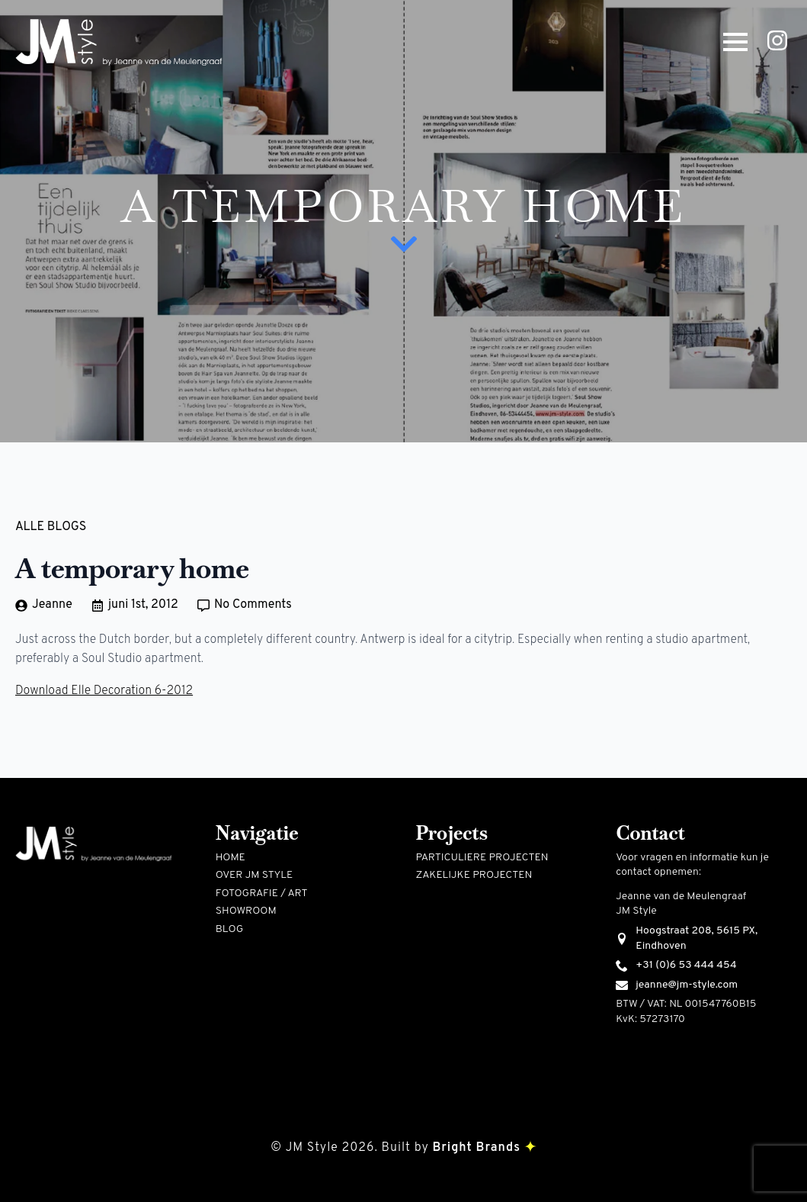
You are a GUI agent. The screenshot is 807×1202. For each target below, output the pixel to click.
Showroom (246, 911)
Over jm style (254, 875)
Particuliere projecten (482, 857)
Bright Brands (484, 1147)
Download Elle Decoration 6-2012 (104, 691)
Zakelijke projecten (474, 875)
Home (230, 857)
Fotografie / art (262, 893)
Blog (229, 929)
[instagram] (777, 40)
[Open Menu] (735, 42)
